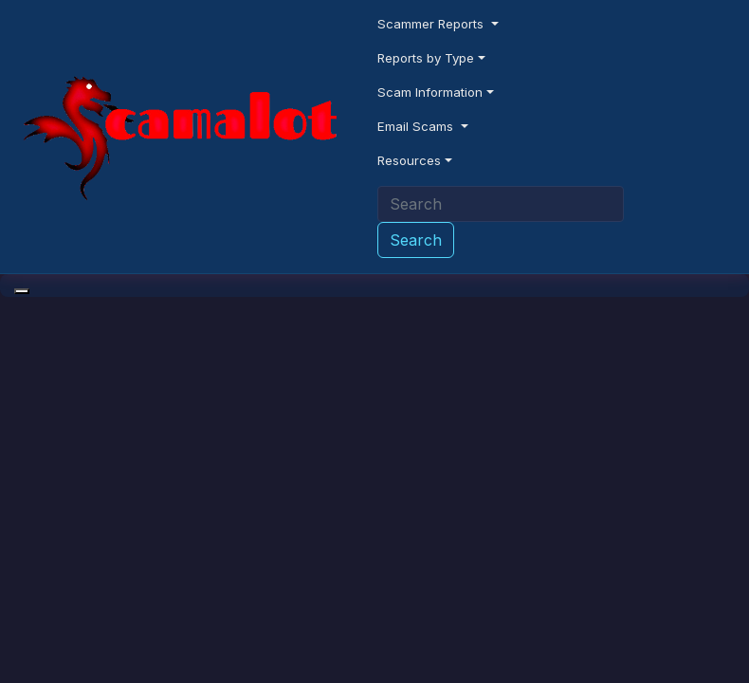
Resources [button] (409, 160)
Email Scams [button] (417, 126)
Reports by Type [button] (425, 57)
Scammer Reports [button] (432, 23)
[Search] (500, 204)
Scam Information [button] (430, 92)
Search (416, 240)
